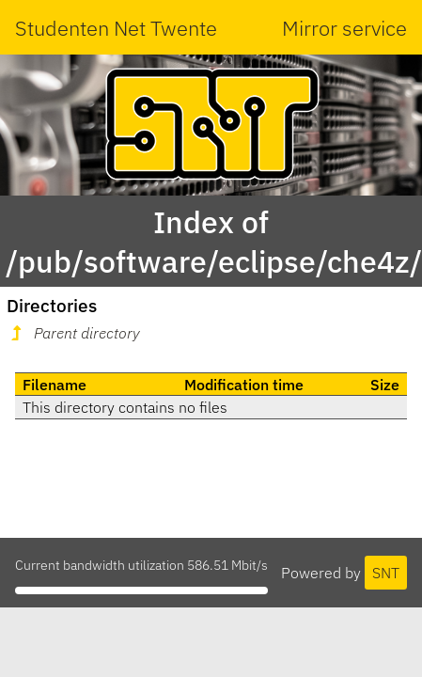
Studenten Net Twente (116, 27)
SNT (385, 572)
